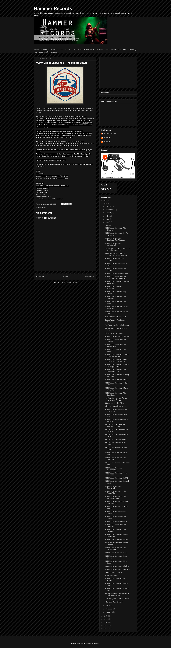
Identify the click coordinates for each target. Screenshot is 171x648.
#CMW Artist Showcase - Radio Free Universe (116, 502)
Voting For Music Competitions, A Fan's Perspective (117, 595)
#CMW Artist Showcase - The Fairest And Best (115, 371)
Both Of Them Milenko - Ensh (115, 317)
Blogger (96, 643)
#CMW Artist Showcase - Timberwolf (114, 487)
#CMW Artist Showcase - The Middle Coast (115, 549)
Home (65, 277)
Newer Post (40, 277)
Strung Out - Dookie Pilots (114, 403)
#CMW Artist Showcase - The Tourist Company (115, 497)
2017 (106, 201)
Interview (89, 49)
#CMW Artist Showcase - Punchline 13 (114, 288)
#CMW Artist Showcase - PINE (116, 553)
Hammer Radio (63, 50)
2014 (106, 619)
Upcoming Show (45, 52)
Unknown (107, 138)
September (110, 210)
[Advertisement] (115, 72)
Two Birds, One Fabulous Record (117, 599)
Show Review (127, 50)
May (107, 222)
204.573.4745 (40, 195)
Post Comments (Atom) (69, 282)
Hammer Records (53, 8)
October (109, 207)
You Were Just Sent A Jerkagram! (117, 325)
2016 (106, 204)
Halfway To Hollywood (52, 50)
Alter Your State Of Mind (113, 602)
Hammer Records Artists (76, 50)
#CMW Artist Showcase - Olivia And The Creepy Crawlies (116, 360)
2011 (106, 628)
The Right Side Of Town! (113, 333)
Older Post (89, 277)
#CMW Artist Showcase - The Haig (117, 336)
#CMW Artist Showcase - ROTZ (116, 478)
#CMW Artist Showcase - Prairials (117, 273)
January (109, 612)
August (108, 213)
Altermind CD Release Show (115, 406)
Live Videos (99, 50)
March (108, 606)
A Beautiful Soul (111, 575)
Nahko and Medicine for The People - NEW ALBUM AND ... (116, 254)
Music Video (110, 50)
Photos (118, 50)
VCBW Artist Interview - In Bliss (116, 439)
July (107, 216)
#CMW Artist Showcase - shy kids (117, 566)
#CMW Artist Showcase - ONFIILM (117, 569)
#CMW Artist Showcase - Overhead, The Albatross (115, 239)
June (108, 219)
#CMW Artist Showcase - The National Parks (115, 345)
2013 (106, 622)
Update (54, 52)
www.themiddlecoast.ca (43, 197)
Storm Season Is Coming (114, 572)
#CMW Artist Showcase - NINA (116, 521)
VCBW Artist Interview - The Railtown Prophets (115, 425)
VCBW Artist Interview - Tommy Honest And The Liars (116, 399)
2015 (106, 616)
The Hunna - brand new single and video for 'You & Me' (117, 249)
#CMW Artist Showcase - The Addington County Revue (115, 277)
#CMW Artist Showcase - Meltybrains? (114, 244)
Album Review (40, 50)
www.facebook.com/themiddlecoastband (49, 199)
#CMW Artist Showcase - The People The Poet (115, 492)
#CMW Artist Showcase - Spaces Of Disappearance (117, 366)
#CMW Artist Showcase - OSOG (116, 380)
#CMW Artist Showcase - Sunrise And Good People (117, 355)
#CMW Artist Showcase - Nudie (116, 540)
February (109, 609)
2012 (106, 625)
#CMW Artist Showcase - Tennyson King (114, 469)
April (107, 225)
